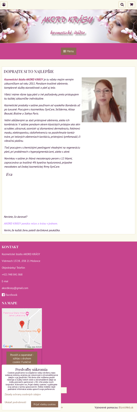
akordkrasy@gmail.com (15, 288)
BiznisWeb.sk (126, 407)
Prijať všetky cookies (45, 404)
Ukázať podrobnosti (15, 402)
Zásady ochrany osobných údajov (23, 394)
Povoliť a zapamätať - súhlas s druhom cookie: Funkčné (22, 358)
